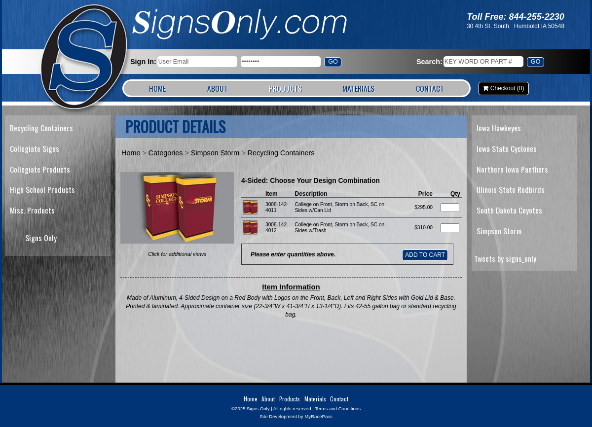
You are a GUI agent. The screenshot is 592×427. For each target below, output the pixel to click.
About (217, 88)
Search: (429, 62)
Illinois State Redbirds (511, 189)
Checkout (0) (507, 88)
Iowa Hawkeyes (499, 128)
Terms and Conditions (338, 408)
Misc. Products (32, 210)
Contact (430, 88)
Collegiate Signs (34, 148)
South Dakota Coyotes (509, 210)
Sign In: (143, 62)
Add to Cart (425, 254)
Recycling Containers (41, 128)
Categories (165, 153)
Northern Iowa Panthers (512, 169)
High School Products (42, 189)
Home (157, 88)
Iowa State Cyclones (507, 148)
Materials (358, 88)
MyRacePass (318, 416)
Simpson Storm (215, 153)
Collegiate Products (40, 169)
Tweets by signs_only (505, 258)
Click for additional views (177, 254)
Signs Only (84, 58)
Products (285, 88)
